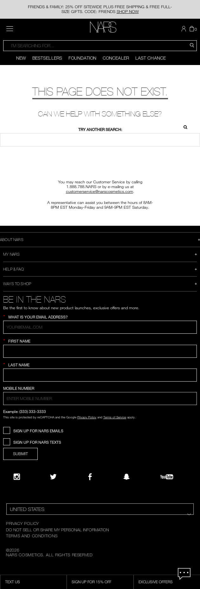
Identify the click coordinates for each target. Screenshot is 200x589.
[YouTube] (167, 477)
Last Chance (150, 58)
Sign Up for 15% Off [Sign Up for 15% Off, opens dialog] (91, 581)
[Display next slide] (196, 58)
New (21, 58)
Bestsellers (47, 58)
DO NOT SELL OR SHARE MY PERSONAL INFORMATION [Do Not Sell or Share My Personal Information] (57, 529)
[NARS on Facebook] (90, 477)
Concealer (116, 58)
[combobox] (100, 45)
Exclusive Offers (156, 581)
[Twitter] (53, 477)
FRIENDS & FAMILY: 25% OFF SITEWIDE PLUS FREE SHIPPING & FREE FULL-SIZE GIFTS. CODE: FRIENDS (100, 9)
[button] (184, 29)
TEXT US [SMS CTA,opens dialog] (12, 581)
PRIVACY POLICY (22, 523)
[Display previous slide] (4, 58)
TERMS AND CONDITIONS (32, 535)
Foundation (82, 58)
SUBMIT (20, 453)
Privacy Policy (86, 417)
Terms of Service (114, 417)
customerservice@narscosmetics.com (99, 191)
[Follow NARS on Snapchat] (126, 477)
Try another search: (100, 130)
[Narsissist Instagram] (17, 477)
